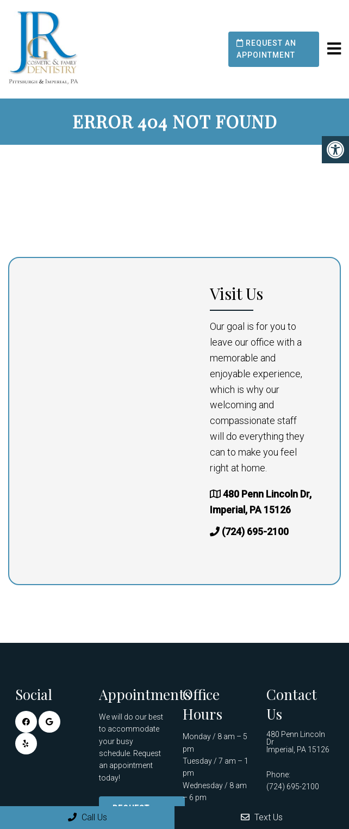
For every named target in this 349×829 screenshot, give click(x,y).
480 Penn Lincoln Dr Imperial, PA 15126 (297, 741)
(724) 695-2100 (255, 531)
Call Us (87, 817)
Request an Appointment (266, 49)
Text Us (262, 817)
